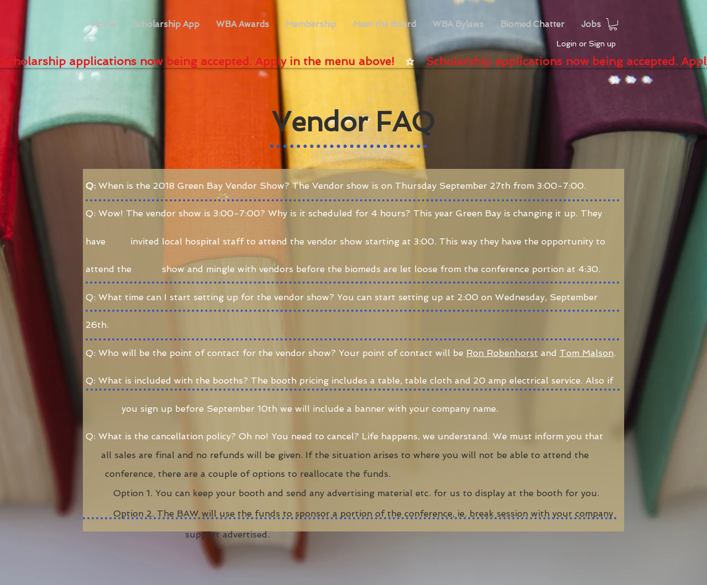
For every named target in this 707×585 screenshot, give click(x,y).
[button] (242, 24)
